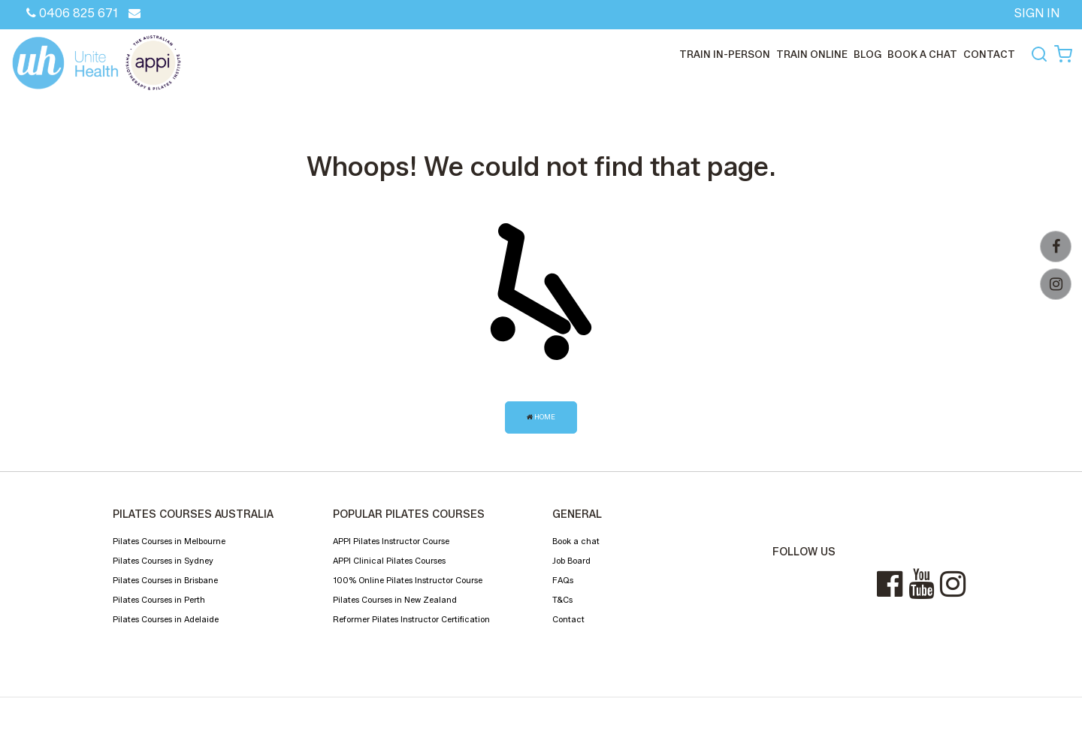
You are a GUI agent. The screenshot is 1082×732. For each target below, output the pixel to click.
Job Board (571, 560)
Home (541, 417)
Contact (568, 619)
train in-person (724, 54)
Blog (867, 54)
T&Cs (562, 599)
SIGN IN (1036, 14)
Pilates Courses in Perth (159, 599)
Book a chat (922, 54)
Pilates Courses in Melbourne (169, 541)
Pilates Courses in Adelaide (166, 619)
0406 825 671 (72, 13)
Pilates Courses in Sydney (163, 560)
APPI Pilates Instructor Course (391, 541)
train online (812, 54)
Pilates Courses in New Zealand (395, 599)
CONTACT (989, 54)
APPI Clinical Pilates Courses (389, 560)
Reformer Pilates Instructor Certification (411, 619)
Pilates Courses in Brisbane (165, 580)
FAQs (562, 580)
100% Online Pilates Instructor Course (407, 580)
